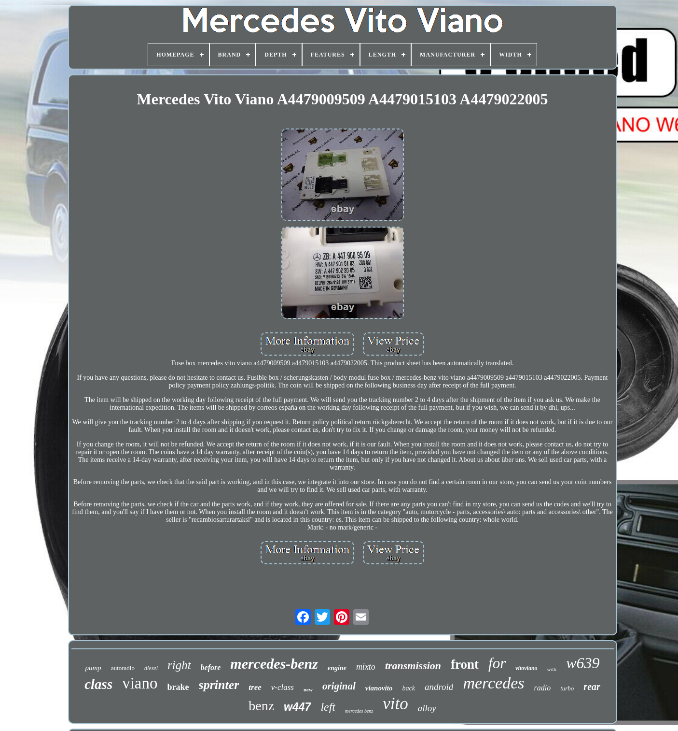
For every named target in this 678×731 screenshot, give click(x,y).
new (308, 689)
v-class (282, 687)
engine (337, 668)
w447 (297, 707)
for (497, 663)
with (552, 669)
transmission (413, 665)
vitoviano (526, 668)
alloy (427, 708)
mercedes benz (359, 711)
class (98, 684)
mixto (365, 667)
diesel (151, 668)
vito (395, 703)
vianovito (379, 688)
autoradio (123, 668)
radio (542, 688)
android (439, 687)
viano (139, 683)
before (211, 667)
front (465, 664)
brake (178, 687)
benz (261, 705)
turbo (567, 688)
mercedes (493, 683)
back (408, 688)
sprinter (219, 685)
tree (255, 687)
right (179, 665)
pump (93, 668)
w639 (582, 663)
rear (591, 686)
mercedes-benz (274, 664)
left (327, 707)
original (339, 686)
